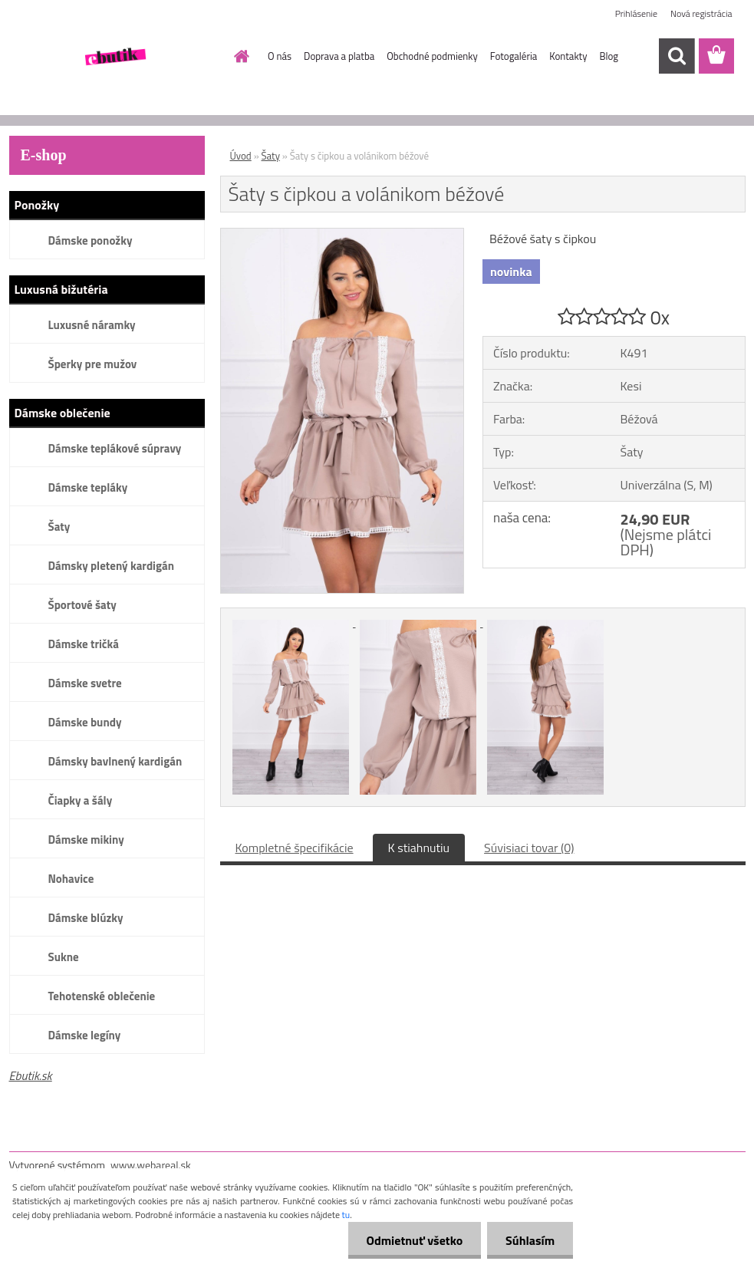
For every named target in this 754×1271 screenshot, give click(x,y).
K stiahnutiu (419, 847)
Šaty (59, 526)
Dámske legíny (84, 1035)
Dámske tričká (83, 644)
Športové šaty (82, 605)
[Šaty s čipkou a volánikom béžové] (342, 235)
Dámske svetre (85, 683)
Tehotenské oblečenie (102, 996)
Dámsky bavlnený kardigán (115, 761)
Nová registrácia (701, 13)
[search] (676, 56)
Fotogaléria (513, 56)
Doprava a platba (339, 56)
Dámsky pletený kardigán (111, 566)
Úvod (241, 155)
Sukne (63, 957)
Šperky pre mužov (92, 364)
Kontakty (568, 56)
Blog (608, 56)
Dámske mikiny (86, 839)
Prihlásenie (636, 13)
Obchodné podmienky (432, 56)
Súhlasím (529, 1240)
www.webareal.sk (150, 1165)
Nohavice (71, 878)
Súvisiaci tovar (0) (529, 847)
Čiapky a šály (80, 800)
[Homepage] (238, 56)
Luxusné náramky (92, 325)
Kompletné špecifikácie (294, 847)
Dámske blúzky (85, 918)
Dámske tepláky (88, 487)
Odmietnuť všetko (412, 1240)
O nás (279, 56)
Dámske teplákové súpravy (115, 448)
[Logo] (114, 56)
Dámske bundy (85, 722)
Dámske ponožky (90, 240)
